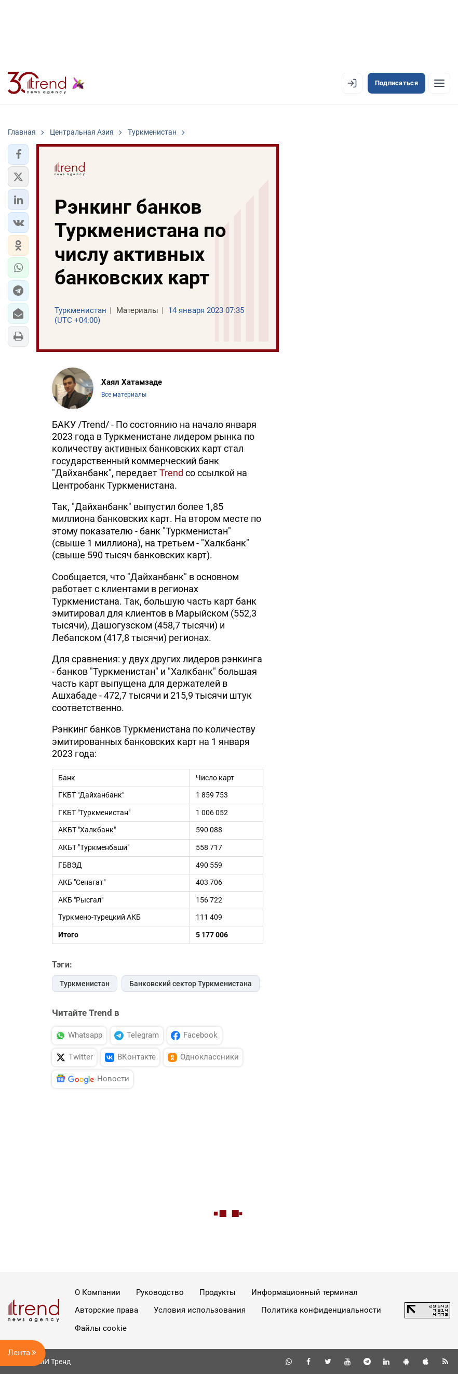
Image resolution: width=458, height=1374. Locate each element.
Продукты (217, 1292)
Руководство (160, 1292)
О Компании (97, 1292)
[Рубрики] (439, 83)
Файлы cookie (101, 1328)
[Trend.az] (46, 83)
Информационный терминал (304, 1292)
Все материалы (123, 394)
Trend (171, 472)
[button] (18, 154)
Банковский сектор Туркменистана (190, 983)
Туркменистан (85, 983)
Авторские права (106, 1310)
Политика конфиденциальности (321, 1310)
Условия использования (200, 1310)
